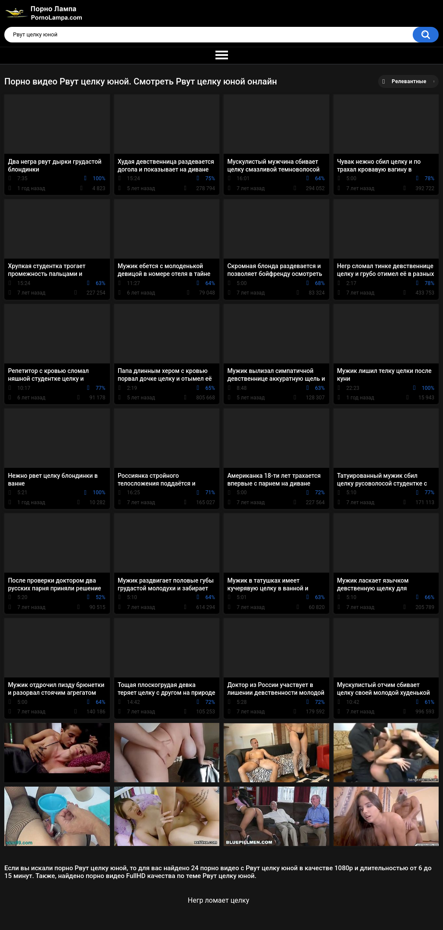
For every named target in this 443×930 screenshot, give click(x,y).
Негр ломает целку (218, 900)
